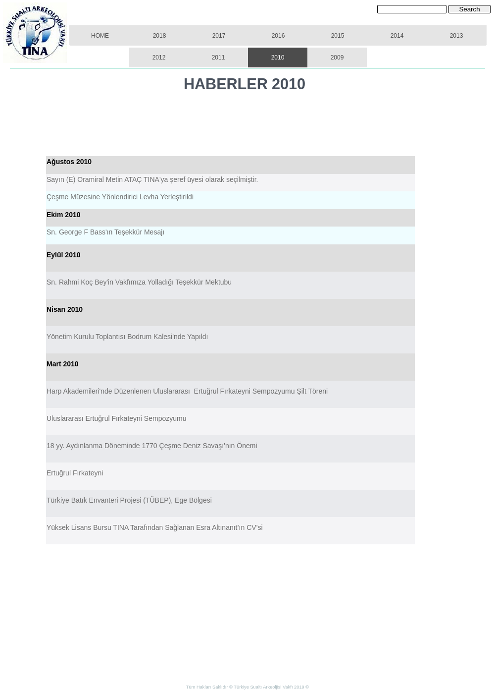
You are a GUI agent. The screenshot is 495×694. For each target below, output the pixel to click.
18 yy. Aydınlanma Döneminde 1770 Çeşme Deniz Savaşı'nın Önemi (152, 446)
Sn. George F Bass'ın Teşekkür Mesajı (105, 232)
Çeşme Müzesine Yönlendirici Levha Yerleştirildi (121, 197)
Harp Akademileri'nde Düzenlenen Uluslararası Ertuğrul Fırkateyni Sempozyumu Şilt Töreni (187, 391)
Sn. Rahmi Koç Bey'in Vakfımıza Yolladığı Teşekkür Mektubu (139, 282)
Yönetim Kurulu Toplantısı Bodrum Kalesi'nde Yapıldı (127, 337)
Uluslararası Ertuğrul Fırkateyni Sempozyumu (116, 418)
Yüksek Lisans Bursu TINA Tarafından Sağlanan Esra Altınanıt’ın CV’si (155, 527)
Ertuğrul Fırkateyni (75, 473)
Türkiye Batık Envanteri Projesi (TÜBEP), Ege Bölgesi (129, 500)
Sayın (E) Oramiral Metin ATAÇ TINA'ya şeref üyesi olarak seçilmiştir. (152, 179)
